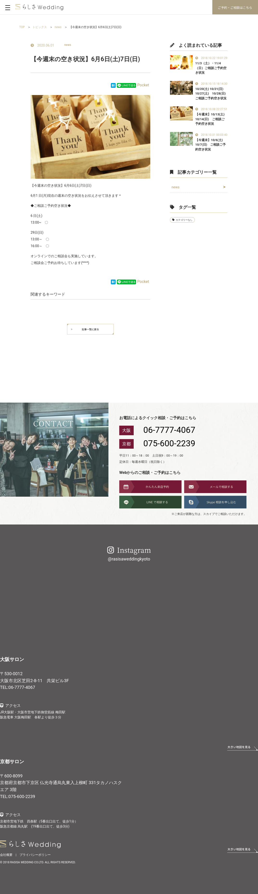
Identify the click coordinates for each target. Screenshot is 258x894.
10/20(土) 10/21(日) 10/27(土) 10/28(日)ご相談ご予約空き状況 (211, 93)
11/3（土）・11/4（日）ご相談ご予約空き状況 (211, 67)
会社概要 (6, 855)
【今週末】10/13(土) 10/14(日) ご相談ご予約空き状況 (210, 119)
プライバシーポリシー (35, 855)
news (67, 45)
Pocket (143, 85)
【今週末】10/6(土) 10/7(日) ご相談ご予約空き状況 (210, 144)
